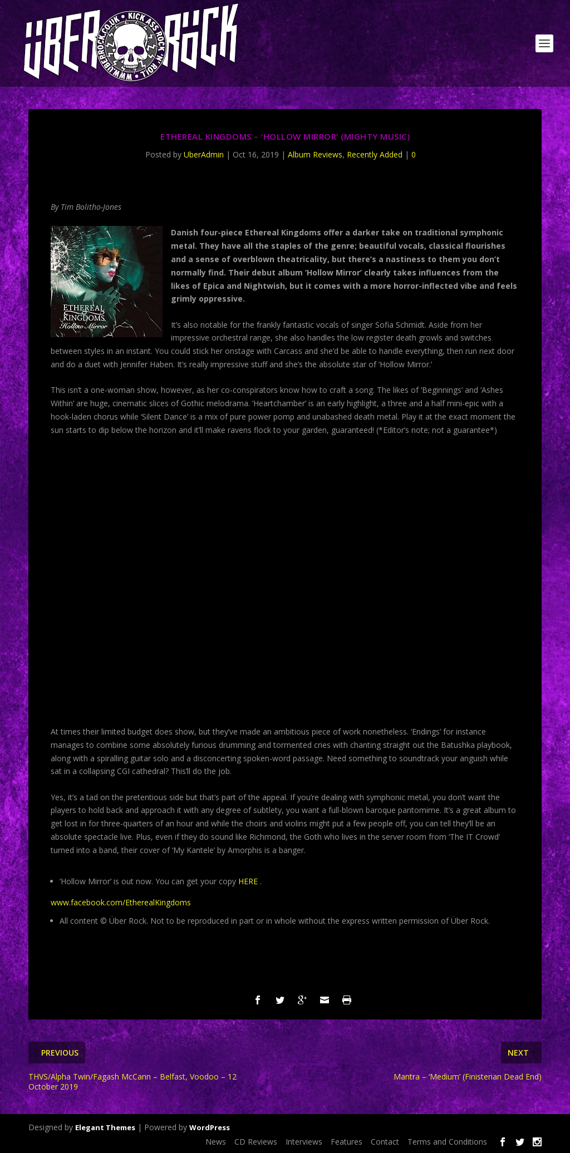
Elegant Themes (105, 1127)
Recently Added (374, 154)
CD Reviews (255, 1141)
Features (346, 1141)
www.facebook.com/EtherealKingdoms (121, 902)
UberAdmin (204, 154)
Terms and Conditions (447, 1141)
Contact (385, 1141)
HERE (248, 881)
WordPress (209, 1127)
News (215, 1141)
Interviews (304, 1141)
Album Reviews (315, 154)
